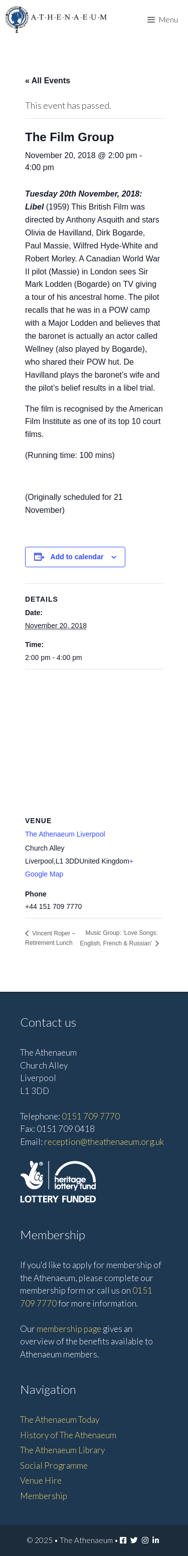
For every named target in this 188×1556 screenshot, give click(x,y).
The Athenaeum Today (59, 1419)
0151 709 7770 (91, 1116)
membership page (69, 1329)
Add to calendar (77, 557)
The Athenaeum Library (62, 1450)
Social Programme (54, 1465)
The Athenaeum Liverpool (65, 834)
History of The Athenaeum (68, 1435)
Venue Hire (41, 1480)
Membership (43, 1496)
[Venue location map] (94, 741)
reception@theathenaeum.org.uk (104, 1141)
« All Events (47, 80)
